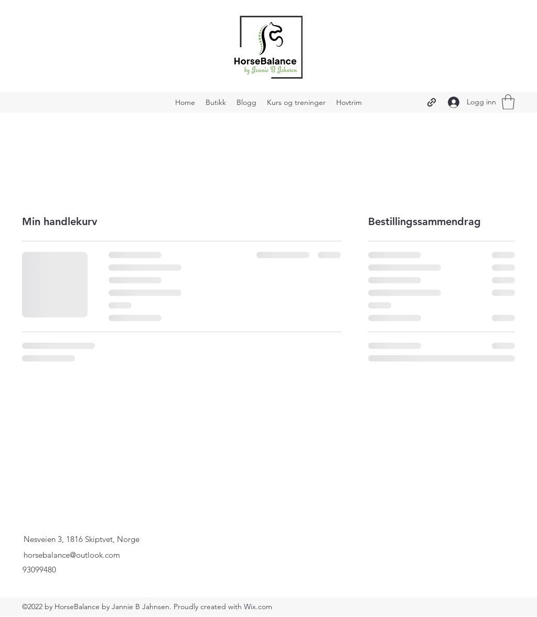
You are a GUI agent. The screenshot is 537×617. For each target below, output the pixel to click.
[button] (508, 102)
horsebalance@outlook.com (72, 555)
